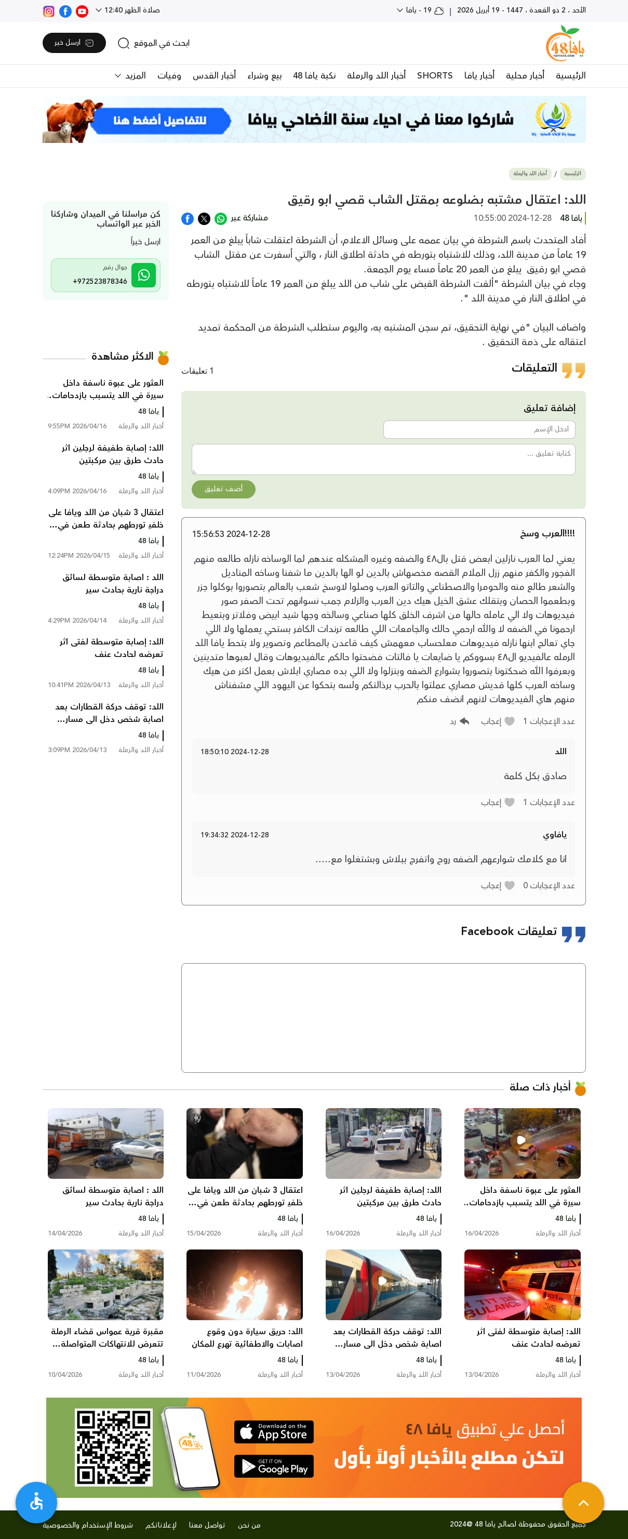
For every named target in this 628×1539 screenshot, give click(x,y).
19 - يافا (424, 10)
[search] (153, 43)
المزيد (134, 76)
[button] (498, 721)
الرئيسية (571, 76)
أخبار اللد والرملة (376, 76)
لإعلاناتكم (161, 1525)
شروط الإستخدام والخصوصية (88, 1525)
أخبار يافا (479, 76)
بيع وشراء (264, 76)
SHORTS (435, 76)
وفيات (169, 76)
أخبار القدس (214, 76)
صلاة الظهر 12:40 (131, 10)
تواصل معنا (207, 1525)
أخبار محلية (525, 76)
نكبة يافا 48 (314, 76)
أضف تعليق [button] (224, 489)
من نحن (249, 1525)
